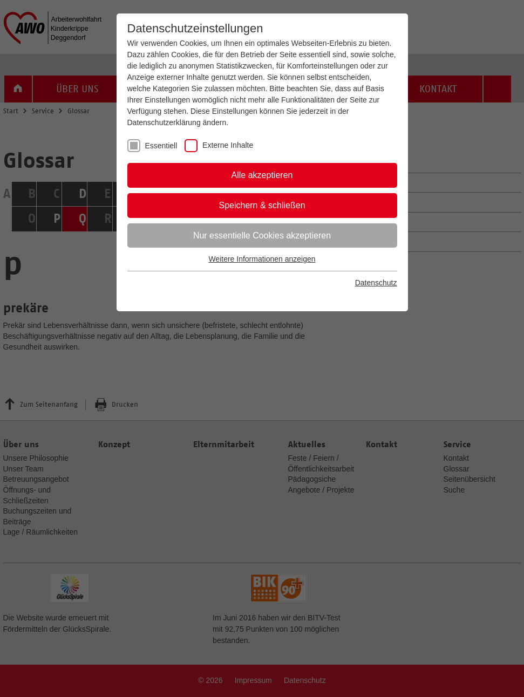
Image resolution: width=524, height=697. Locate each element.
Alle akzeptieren (262, 175)
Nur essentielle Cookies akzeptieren (262, 235)
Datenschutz (376, 282)
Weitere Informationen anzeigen (261, 259)
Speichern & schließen (262, 205)
